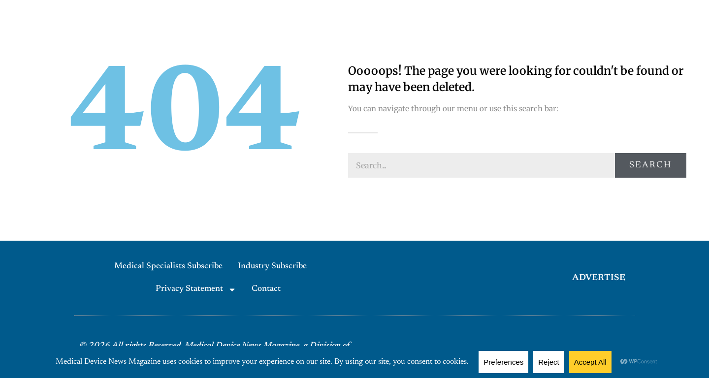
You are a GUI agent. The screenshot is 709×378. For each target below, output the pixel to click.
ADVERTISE (598, 278)
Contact (266, 289)
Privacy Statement (196, 290)
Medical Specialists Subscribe (168, 266)
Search (650, 165)
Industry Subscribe (272, 266)
